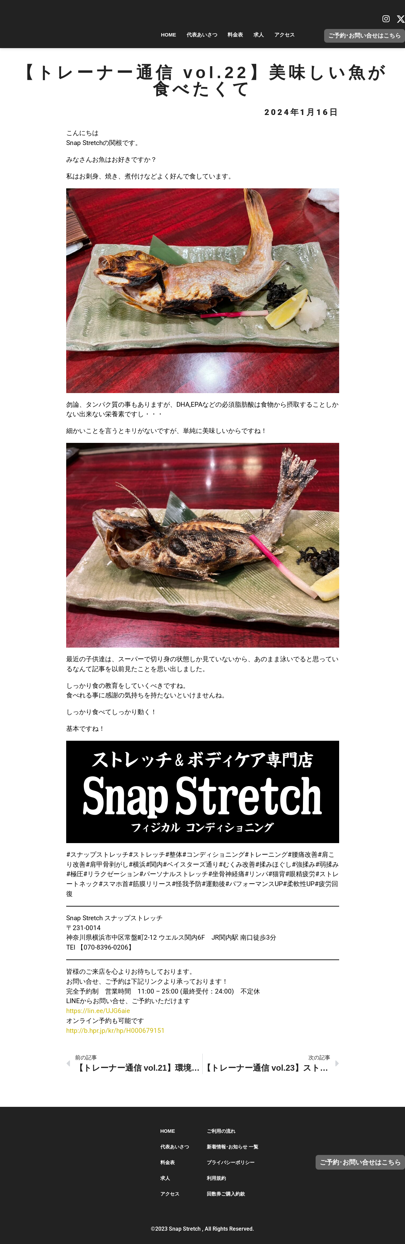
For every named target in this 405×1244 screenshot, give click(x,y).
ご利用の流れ (221, 1131)
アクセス (282, 35)
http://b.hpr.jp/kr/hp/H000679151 (115, 1031)
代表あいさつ (186, 35)
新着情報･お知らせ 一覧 (232, 1146)
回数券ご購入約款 (226, 1194)
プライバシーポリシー (231, 1162)
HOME (148, 35)
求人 (252, 35)
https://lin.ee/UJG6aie (98, 1011)
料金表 (225, 35)
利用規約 (216, 1178)
